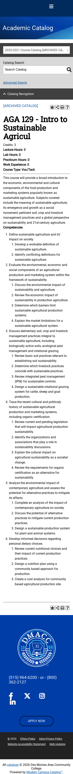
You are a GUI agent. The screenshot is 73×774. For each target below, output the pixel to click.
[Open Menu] (51, 6)
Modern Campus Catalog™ (44, 772)
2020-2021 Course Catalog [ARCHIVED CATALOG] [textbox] (37, 50)
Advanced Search (15, 83)
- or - (42, 677)
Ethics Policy (27, 738)
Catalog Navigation (20, 94)
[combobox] (36, 50)
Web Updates (57, 744)
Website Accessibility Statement (27, 744)
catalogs (13, 765)
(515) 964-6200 (23, 677)
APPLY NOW (36, 721)
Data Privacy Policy (50, 738)
